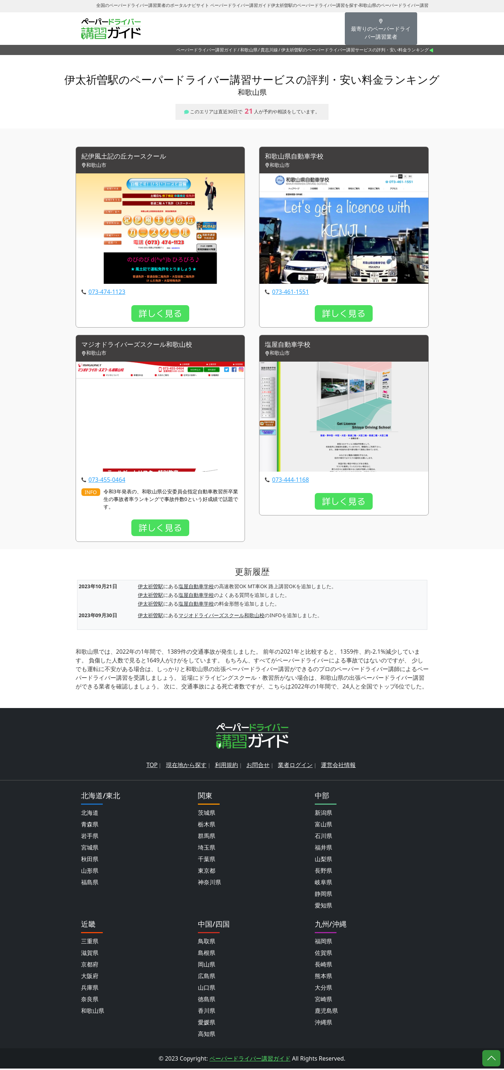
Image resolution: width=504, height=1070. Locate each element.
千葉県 (206, 860)
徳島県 (206, 1000)
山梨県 (323, 860)
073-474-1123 (107, 292)
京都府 (89, 966)
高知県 (206, 1035)
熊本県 (323, 977)
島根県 (206, 954)
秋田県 (89, 860)
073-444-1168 (290, 481)
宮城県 (89, 849)
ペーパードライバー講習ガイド (206, 50)
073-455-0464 (107, 481)
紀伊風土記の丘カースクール (128, 156)
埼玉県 (206, 849)
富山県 (323, 826)
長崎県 (323, 966)
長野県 (323, 872)
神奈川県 (209, 884)
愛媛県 (206, 1024)
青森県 (89, 826)
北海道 (89, 814)
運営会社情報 (338, 766)
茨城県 (206, 814)
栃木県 (206, 826)
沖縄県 (323, 1024)
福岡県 (323, 943)
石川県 (323, 837)
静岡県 (323, 895)
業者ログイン (295, 766)
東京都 (206, 872)
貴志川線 (269, 50)
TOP (152, 766)
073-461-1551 (290, 292)
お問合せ (258, 766)
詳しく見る (160, 314)
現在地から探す (186, 766)
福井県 (323, 849)
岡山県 (206, 966)
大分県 (323, 989)
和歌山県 (249, 50)
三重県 (89, 943)
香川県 (206, 1012)
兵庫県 (89, 989)
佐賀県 (323, 954)
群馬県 (206, 837)
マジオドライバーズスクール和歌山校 (142, 345)
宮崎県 (323, 1000)
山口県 (206, 989)
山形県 (89, 872)
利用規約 (226, 766)
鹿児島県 (326, 1012)
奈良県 (89, 1000)
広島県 (206, 977)
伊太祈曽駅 (150, 588)
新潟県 (323, 814)
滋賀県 (89, 954)
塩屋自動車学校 (290, 345)
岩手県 (89, 837)
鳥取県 (206, 943)
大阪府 (89, 977)
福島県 (89, 884)
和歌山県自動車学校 (297, 156)
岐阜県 (323, 884)
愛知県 (323, 907)
